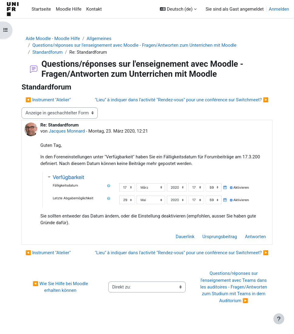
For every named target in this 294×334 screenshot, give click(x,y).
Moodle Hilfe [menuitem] (68, 9)
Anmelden (279, 9)
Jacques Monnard (67, 131)
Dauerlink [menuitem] (185, 236)
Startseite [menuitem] (41, 9)
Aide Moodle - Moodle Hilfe (53, 38)
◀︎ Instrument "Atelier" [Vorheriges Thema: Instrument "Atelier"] (48, 100)
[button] (178, 9)
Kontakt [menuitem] (94, 9)
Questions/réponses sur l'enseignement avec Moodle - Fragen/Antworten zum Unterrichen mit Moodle (134, 45)
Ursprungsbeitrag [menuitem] (219, 236)
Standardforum (47, 52)
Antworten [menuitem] (255, 236)
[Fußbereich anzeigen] (278, 318)
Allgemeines (99, 38)
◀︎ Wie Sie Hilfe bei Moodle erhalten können (61, 287)
